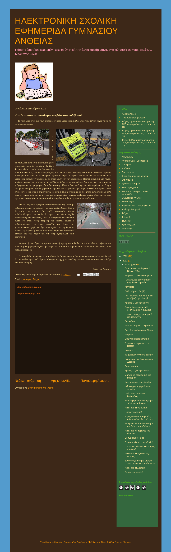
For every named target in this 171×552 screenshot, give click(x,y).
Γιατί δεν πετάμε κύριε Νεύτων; (140, 330)
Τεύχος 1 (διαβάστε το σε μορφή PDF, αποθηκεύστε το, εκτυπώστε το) (138, 124)
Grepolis (129, 334)
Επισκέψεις (127, 180)
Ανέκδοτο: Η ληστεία (135, 467)
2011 (125, 260)
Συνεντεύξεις (128, 201)
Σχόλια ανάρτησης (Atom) (40, 387)
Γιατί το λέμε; (128, 172)
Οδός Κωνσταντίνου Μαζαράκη (135, 395)
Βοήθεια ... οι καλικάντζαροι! (138, 275)
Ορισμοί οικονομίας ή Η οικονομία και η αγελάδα (138, 308)
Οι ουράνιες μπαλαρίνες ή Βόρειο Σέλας (137, 269)
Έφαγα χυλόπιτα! (133, 412)
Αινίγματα (129, 287)
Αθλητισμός (127, 157)
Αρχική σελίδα (61, 380)
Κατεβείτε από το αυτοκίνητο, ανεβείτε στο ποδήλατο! (139, 425)
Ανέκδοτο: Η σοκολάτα (136, 407)
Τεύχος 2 (126, 217)
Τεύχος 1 (37, 279)
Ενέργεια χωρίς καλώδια (137, 338)
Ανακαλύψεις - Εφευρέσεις (135, 160)
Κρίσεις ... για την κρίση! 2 (137, 370)
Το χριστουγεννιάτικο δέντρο (139, 354)
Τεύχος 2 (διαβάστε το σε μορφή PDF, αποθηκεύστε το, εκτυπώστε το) (138, 133)
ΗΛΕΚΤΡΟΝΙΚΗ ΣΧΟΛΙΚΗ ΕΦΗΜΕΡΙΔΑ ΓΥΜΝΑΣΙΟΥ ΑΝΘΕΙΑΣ (66, 31)
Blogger (126, 542)
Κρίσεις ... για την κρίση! (137, 302)
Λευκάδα (129, 350)
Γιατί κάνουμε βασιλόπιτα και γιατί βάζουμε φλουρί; (139, 297)
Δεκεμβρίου (131, 264)
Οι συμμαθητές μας (134, 438)
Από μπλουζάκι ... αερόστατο (139, 325)
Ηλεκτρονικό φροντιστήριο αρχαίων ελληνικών (138, 281)
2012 (125, 256)
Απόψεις (27, 279)
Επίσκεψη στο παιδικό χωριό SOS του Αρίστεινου (139, 402)
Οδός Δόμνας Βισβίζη (135, 291)
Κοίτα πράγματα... (131, 187)
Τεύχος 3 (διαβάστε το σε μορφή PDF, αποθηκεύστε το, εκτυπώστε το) (138, 143)
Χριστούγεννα (129, 224)
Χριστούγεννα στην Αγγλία (138, 382)
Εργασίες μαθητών (131, 183)
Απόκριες (126, 164)
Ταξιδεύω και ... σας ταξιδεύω (136, 205)
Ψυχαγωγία (127, 228)
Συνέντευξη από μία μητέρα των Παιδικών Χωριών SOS (140, 462)
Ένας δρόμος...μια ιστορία (135, 176)
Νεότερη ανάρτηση (28, 380)
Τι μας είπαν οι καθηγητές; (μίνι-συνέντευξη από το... (139, 418)
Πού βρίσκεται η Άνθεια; (134, 117)
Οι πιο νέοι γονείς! (134, 472)
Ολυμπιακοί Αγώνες (131, 198)
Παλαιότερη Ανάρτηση (96, 380)
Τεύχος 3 (126, 221)
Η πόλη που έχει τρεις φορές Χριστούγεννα (139, 315)
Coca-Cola (130, 321)
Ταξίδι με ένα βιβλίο (131, 209)
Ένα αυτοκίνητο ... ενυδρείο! (139, 442)
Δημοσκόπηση (132, 366)
